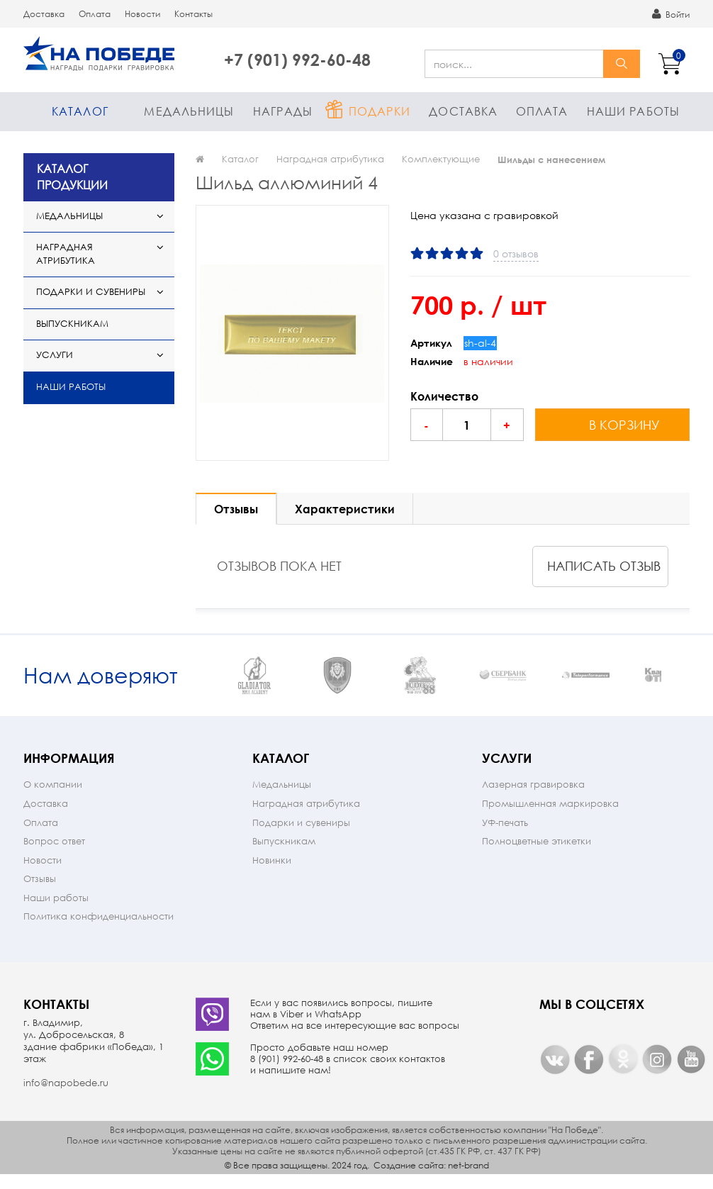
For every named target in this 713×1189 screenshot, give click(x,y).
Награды (283, 111)
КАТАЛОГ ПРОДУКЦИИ (72, 176)
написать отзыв (604, 566)
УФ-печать (505, 838)
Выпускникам (72, 324)
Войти (671, 14)
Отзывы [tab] (236, 508)
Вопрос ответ (54, 856)
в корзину (624, 424)
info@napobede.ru (65, 1098)
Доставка (43, 14)
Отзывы (39, 894)
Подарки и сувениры (90, 292)
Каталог (80, 111)
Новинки (271, 875)
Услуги (54, 355)
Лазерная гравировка (533, 799)
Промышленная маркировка (550, 819)
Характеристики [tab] (345, 508)
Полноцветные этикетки (536, 856)
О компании (52, 799)
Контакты (193, 14)
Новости (142, 14)
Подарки (379, 111)
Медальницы (189, 111)
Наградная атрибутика (65, 254)
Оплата (95, 14)
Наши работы (633, 111)
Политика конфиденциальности (98, 931)
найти (621, 64)
